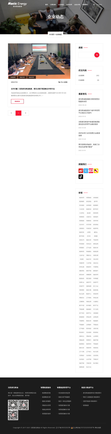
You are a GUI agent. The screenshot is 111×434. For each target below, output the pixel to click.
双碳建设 (88, 251)
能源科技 (88, 209)
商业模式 (81, 332)
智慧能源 (88, 197)
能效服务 (88, 309)
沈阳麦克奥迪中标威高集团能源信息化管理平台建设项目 (89, 123)
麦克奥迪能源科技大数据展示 (92, 393)
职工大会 (95, 286)
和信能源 (81, 244)
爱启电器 (88, 328)
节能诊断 (81, 309)
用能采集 (88, 336)
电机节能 (81, 363)
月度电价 (81, 355)
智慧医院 (81, 217)
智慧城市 (95, 217)
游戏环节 (95, 282)
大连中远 (81, 255)
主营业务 (53, 4)
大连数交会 (95, 302)
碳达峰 (89, 213)
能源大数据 (88, 290)
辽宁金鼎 (88, 247)
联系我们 (85, 4)
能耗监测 (95, 244)
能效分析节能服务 (64, 397)
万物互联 (88, 363)
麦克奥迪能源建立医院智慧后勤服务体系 (89, 100)
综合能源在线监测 (64, 393)
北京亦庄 (81, 224)
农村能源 (88, 205)
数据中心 (88, 294)
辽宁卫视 (81, 351)
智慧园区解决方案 (64, 405)
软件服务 (88, 305)
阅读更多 (17, 101)
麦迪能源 (81, 317)
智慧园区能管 (46, 414)
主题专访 (88, 217)
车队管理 (95, 259)
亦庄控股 (88, 224)
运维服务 (88, 324)
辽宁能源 (81, 328)
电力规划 (95, 363)
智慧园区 (81, 247)
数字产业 (95, 305)
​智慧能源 (81, 220)
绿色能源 (95, 197)
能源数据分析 (46, 397)
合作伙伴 (69, 4)
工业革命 (81, 213)
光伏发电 (95, 355)
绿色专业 (95, 263)
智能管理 (88, 347)
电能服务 (95, 321)
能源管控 (88, 344)
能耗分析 (81, 347)
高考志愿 (81, 267)
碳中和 (96, 201)
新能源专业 (88, 267)
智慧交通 (95, 255)
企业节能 (88, 359)
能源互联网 (81, 232)
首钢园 (96, 236)
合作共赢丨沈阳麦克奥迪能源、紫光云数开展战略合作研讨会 (33, 89)
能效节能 (95, 340)
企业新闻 (81, 75)
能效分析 (22, 77)
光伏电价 (81, 359)
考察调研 (81, 290)
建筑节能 (88, 270)
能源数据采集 (46, 393)
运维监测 (95, 317)
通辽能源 (88, 278)
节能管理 (95, 240)
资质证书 (81, 240)
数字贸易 (81, 236)
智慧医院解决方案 (64, 414)
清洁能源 (81, 205)
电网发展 (81, 367)
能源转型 (81, 251)
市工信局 (95, 309)
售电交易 (95, 297)
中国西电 (95, 267)
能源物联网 (81, 202)
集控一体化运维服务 (65, 401)
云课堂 (89, 232)
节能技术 (95, 359)
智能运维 (88, 301)
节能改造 (95, 324)
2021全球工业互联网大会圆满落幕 (89, 134)
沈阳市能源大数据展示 (90, 401)
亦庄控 (89, 236)
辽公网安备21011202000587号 (82, 428)
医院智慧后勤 (95, 213)
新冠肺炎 (95, 332)
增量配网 (13, 77)
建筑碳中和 (95, 271)
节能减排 (95, 344)
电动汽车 (88, 259)
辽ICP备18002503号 (63, 428)
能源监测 (95, 251)
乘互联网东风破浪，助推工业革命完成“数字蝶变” (89, 145)
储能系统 (81, 270)
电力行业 (88, 367)
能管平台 (88, 313)
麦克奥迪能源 (88, 202)
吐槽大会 (81, 282)
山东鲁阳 (95, 336)
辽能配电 (81, 301)
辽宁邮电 (88, 297)
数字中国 (81, 305)
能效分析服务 (46, 401)
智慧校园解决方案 (64, 409)
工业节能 (88, 263)
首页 (46, 4)
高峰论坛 (81, 336)
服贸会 (96, 232)
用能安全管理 (46, 405)
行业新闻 (81, 80)
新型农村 (81, 274)
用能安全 (81, 297)
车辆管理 (81, 263)
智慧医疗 (88, 340)
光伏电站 (88, 355)
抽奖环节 (88, 282)
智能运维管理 (46, 409)
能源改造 (81, 278)
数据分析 (88, 321)
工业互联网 (81, 209)
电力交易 (95, 351)
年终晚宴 (95, 278)
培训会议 (88, 244)
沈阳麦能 (95, 313)
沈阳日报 (95, 328)
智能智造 (95, 347)
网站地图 (98, 428)
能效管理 (31, 77)
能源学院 (95, 228)
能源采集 (95, 290)
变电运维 (88, 317)
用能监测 (81, 340)
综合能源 (88, 332)
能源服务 (95, 205)
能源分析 (95, 247)
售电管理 (95, 294)
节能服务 (81, 324)
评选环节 (81, 286)
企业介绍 (77, 4)
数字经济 (95, 209)
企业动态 (61, 4)
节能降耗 (81, 321)
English (99, 4)
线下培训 (81, 313)
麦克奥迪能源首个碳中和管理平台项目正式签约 (89, 111)
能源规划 (81, 344)
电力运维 (81, 294)
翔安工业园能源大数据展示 (91, 397)
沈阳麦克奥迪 (81, 229)
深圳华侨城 (95, 221)
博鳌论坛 (88, 255)
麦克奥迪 (95, 224)
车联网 (82, 259)
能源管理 (81, 197)
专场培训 (88, 228)
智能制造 (88, 220)
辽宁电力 (88, 351)
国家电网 (88, 286)
